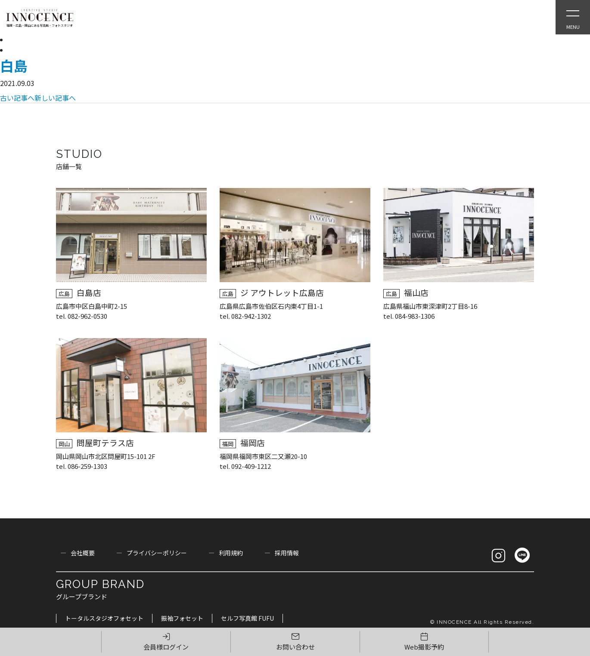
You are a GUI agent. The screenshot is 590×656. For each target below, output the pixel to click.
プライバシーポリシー (157, 552)
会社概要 (83, 552)
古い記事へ (17, 97)
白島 (14, 65)
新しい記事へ (55, 97)
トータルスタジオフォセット (104, 618)
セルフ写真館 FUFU (247, 618)
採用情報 (287, 552)
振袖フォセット (182, 618)
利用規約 (231, 552)
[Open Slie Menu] (573, 17)
